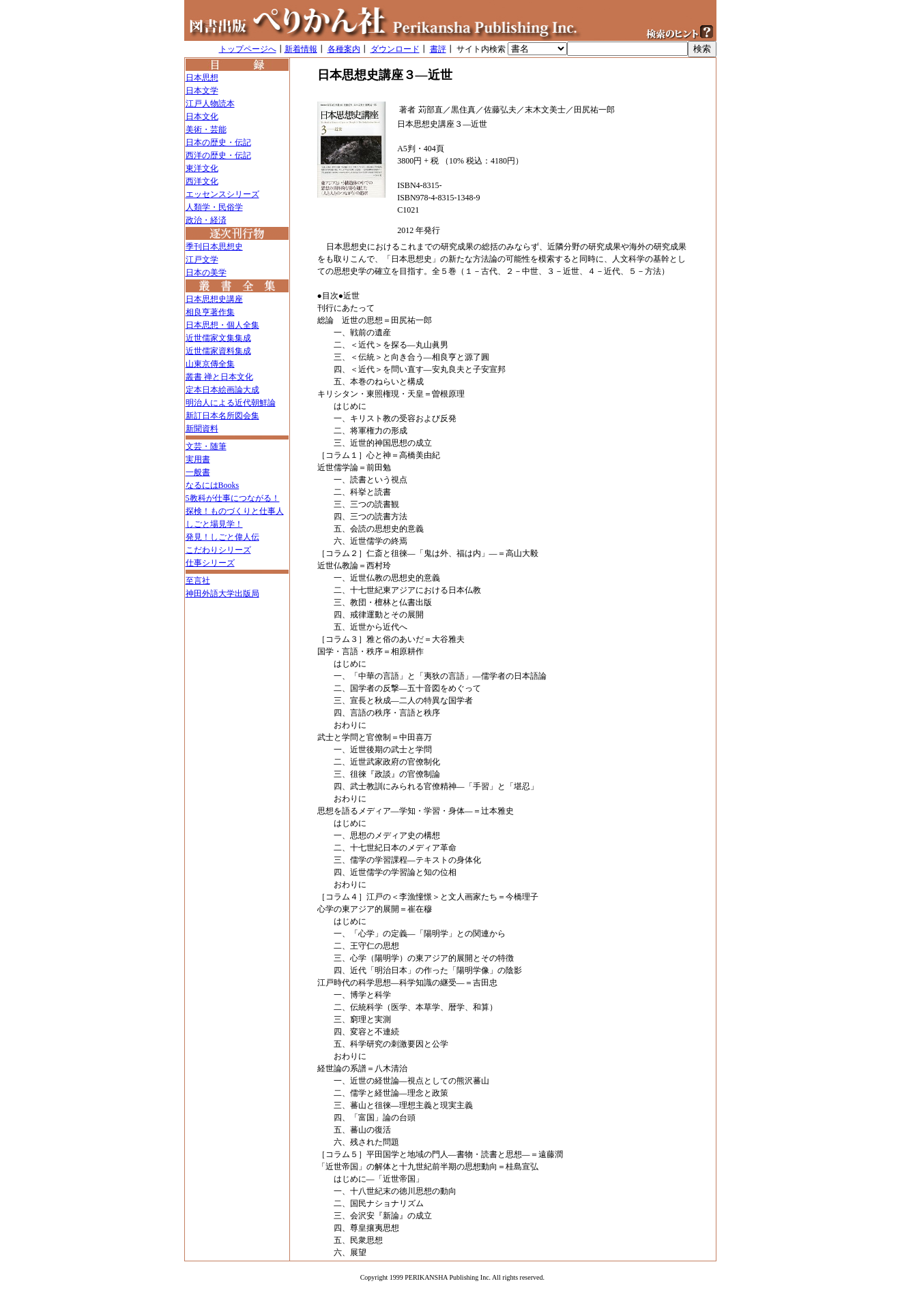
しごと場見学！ (214, 524)
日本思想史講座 (214, 299)
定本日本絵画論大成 (222, 390)
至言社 (198, 580)
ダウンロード (395, 49)
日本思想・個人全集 (222, 325)
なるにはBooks (212, 485)
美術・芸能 (206, 129)
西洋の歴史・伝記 (218, 155)
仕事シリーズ (210, 563)
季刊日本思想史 (214, 246)
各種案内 (344, 49)
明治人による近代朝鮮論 (231, 402)
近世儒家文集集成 (218, 338)
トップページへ (247, 49)
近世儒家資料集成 (218, 351)
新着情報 (301, 49)
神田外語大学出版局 (222, 593)
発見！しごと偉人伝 (222, 537)
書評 (438, 49)
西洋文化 (202, 181)
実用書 (198, 459)
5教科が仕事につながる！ (233, 498)
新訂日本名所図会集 (222, 415)
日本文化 (202, 116)
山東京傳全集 (210, 364)
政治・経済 (206, 220)
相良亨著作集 (210, 312)
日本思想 (202, 77)
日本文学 (202, 90)
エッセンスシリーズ (222, 194)
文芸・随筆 (206, 446)
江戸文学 (202, 259)
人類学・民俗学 (214, 207)
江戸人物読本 (210, 103)
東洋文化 (202, 168)
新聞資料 (202, 428)
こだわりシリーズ (218, 550)
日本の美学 (206, 272)
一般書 (198, 472)
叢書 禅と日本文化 (219, 377)
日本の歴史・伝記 (218, 142)
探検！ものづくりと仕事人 (235, 511)
